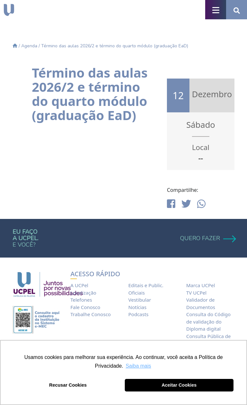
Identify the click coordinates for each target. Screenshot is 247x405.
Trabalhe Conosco (90, 314)
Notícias (137, 307)
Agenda (29, 46)
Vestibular (139, 300)
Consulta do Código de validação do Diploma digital (208, 321)
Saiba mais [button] (138, 366)
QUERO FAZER (207, 238)
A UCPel (79, 285)
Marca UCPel (200, 285)
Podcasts (138, 314)
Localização (83, 292)
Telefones (81, 300)
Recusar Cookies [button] (68, 385)
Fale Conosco (85, 307)
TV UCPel (196, 292)
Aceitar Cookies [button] (179, 385)
